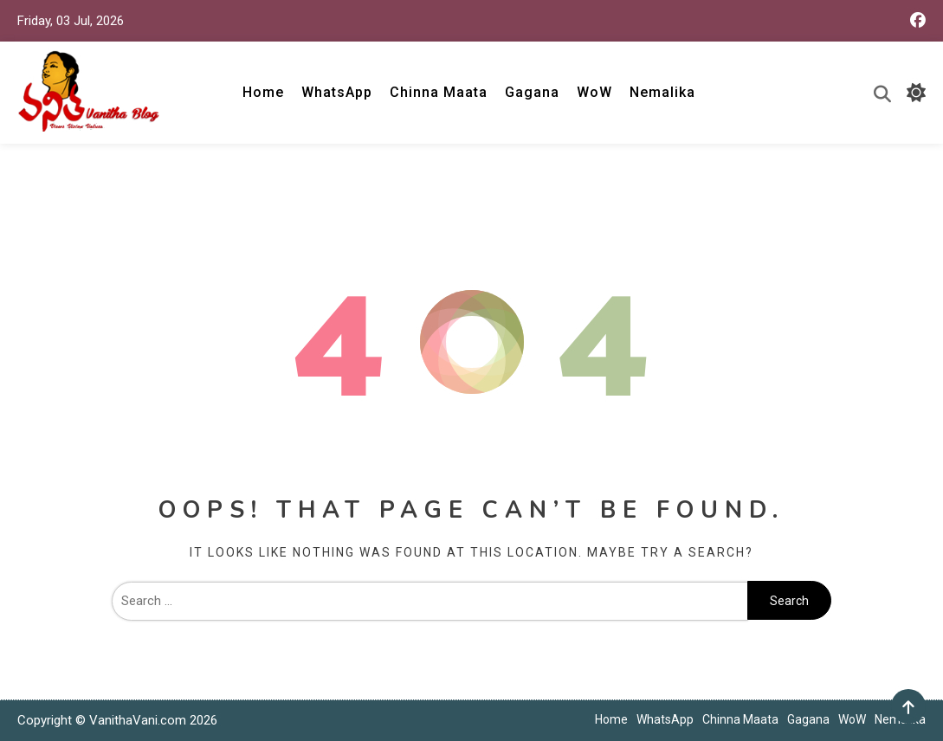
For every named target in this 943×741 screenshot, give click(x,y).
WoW (594, 92)
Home (263, 92)
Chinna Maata (439, 92)
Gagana (532, 92)
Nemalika (662, 92)
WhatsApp (336, 92)
